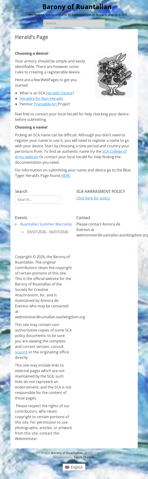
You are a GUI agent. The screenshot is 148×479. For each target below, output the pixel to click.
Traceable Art (46, 103)
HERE (66, 175)
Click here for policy (93, 198)
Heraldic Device (59, 93)
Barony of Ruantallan (77, 7)
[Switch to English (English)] (74, 467)
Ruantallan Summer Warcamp (46, 224)
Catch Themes (84, 457)
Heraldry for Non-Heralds (41, 98)
